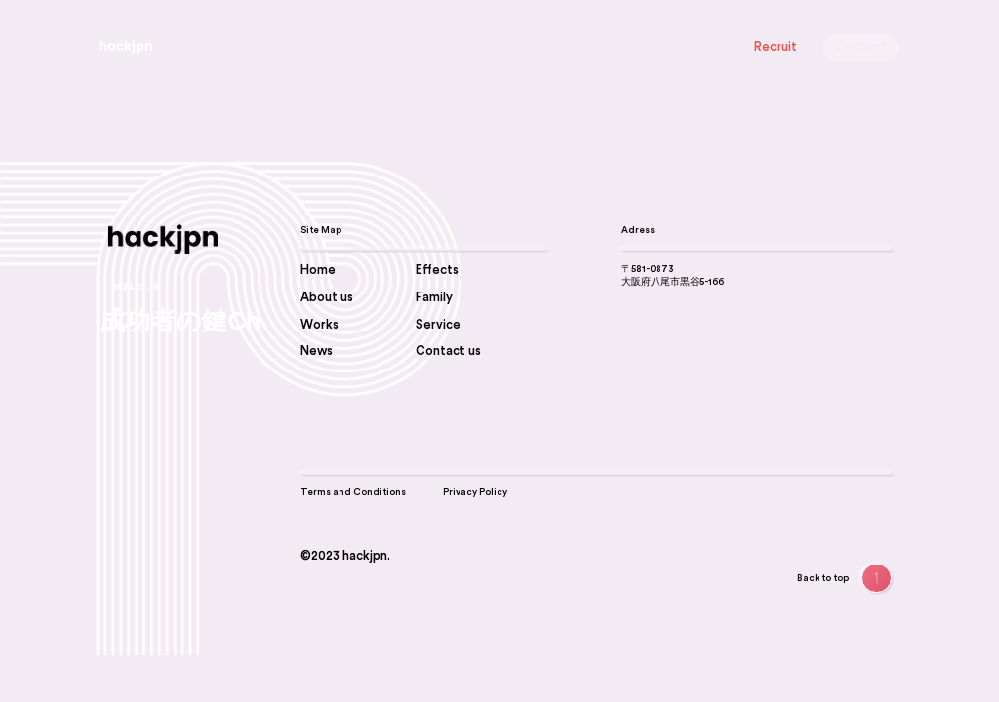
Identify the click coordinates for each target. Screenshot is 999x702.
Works (525, 47)
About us (346, 47)
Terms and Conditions (353, 492)
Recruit (775, 47)
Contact (861, 47)
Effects (645, 47)
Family (704, 47)
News (472, 47)
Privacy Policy (475, 492)
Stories (584, 47)
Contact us (448, 351)
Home (318, 270)
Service (413, 47)
